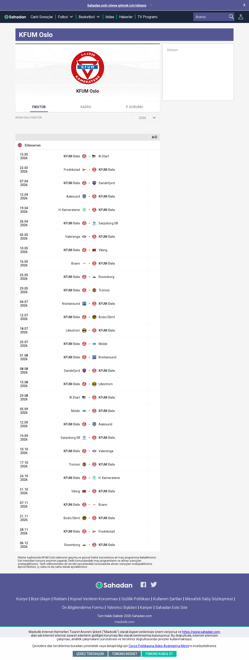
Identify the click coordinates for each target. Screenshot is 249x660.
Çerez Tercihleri (90, 654)
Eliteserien (33, 145)
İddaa (109, 17)
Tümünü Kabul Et (159, 654)
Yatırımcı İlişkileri (122, 607)
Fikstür (39, 107)
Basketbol (87, 17)
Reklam (60, 598)
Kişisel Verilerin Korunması (94, 598)
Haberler (126, 17)
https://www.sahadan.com (201, 632)
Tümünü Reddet (124, 654)
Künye (22, 598)
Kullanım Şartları (167, 598)
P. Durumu (134, 107)
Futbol (63, 17)
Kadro (85, 107)
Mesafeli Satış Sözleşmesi (209, 598)
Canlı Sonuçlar (42, 17)
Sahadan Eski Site (171, 607)
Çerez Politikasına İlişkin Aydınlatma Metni (159, 646)
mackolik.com (124, 622)
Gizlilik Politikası (135, 598)
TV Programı (147, 17)
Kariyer (146, 607)
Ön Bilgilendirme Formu (83, 607)
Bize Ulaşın (40, 598)
